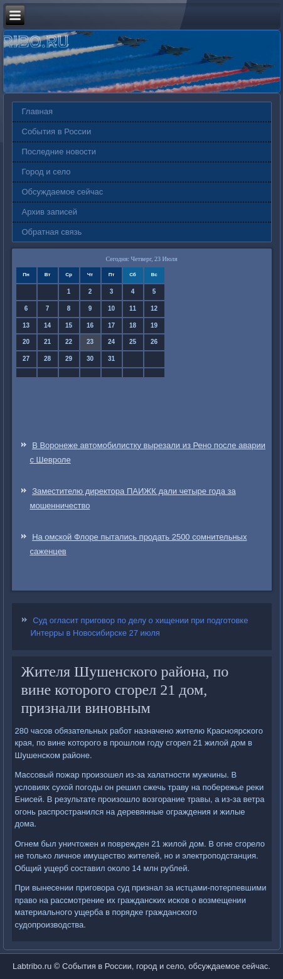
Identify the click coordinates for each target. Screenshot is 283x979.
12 (154, 308)
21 (47, 341)
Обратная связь (52, 232)
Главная (37, 111)
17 (111, 325)
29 (68, 358)
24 (111, 341)
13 (26, 325)
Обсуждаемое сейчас (63, 191)
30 (90, 358)
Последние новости (59, 151)
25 (132, 341)
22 (68, 341)
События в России (57, 131)
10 (111, 308)
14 (47, 325)
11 (132, 308)
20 (26, 341)
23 (90, 341)
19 (154, 325)
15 (68, 325)
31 (111, 358)
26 (154, 341)
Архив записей (50, 212)
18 (132, 325)
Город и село (46, 171)
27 (26, 358)
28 (47, 358)
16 (90, 325)
